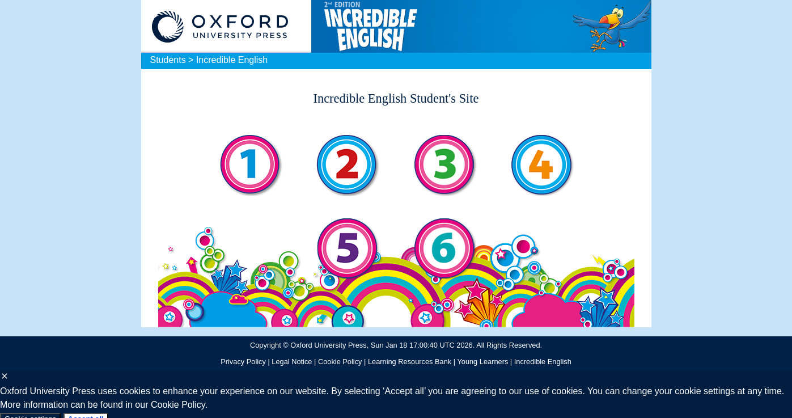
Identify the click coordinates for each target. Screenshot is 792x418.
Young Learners (482, 361)
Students (168, 60)
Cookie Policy (340, 361)
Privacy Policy (243, 361)
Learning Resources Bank (409, 361)
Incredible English (232, 60)
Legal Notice (292, 361)
